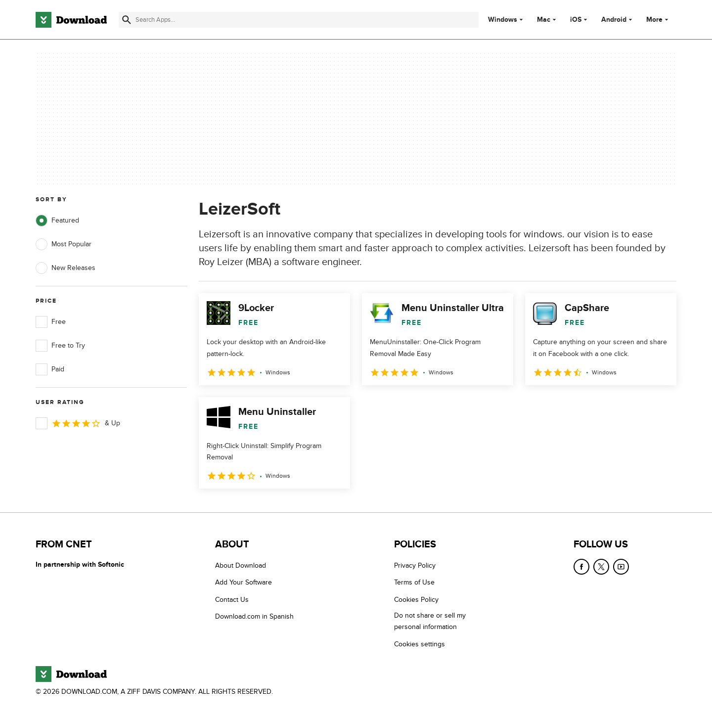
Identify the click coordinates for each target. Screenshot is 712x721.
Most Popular (63, 244)
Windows (502, 19)
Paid (50, 369)
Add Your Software (243, 582)
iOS (575, 19)
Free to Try (60, 346)
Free (51, 322)
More (658, 19)
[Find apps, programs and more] (298, 20)
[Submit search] (126, 20)
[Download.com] (71, 20)
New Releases (65, 268)
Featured (57, 220)
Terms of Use (414, 582)
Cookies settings (419, 644)
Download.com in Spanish (254, 616)
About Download (240, 565)
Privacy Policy (415, 565)
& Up (78, 423)
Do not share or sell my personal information (430, 621)
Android (613, 19)
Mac (543, 19)
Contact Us (232, 599)
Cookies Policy (416, 599)
